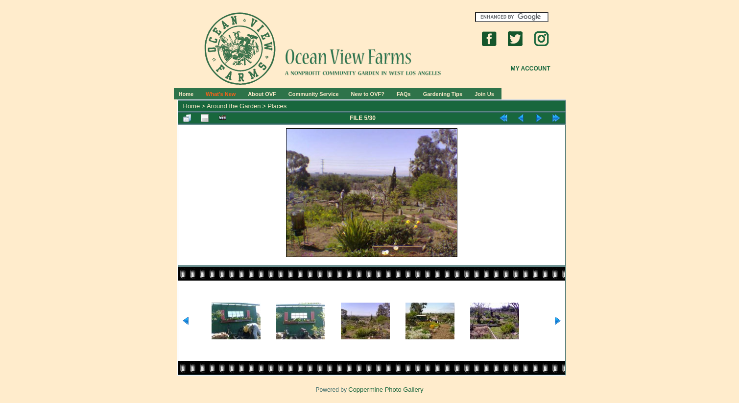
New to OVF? (367, 94)
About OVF (262, 94)
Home (186, 94)
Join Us (484, 94)
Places (276, 106)
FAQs (404, 94)
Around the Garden (234, 106)
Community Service (313, 94)
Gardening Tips (442, 94)
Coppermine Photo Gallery (385, 389)
